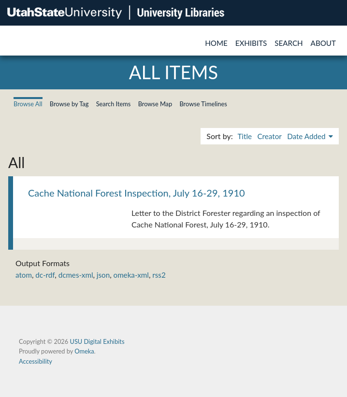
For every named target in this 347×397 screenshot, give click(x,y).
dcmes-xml (75, 274)
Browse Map (155, 104)
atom (23, 274)
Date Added (307, 136)
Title (244, 136)
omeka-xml (131, 274)
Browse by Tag (69, 104)
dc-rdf (45, 274)
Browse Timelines (203, 104)
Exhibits (251, 43)
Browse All (28, 104)
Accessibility (35, 361)
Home (216, 43)
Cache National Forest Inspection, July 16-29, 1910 (136, 192)
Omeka (84, 351)
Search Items (113, 104)
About (323, 43)
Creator (269, 136)
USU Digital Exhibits (97, 341)
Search (289, 43)
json (103, 274)
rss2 (158, 274)
